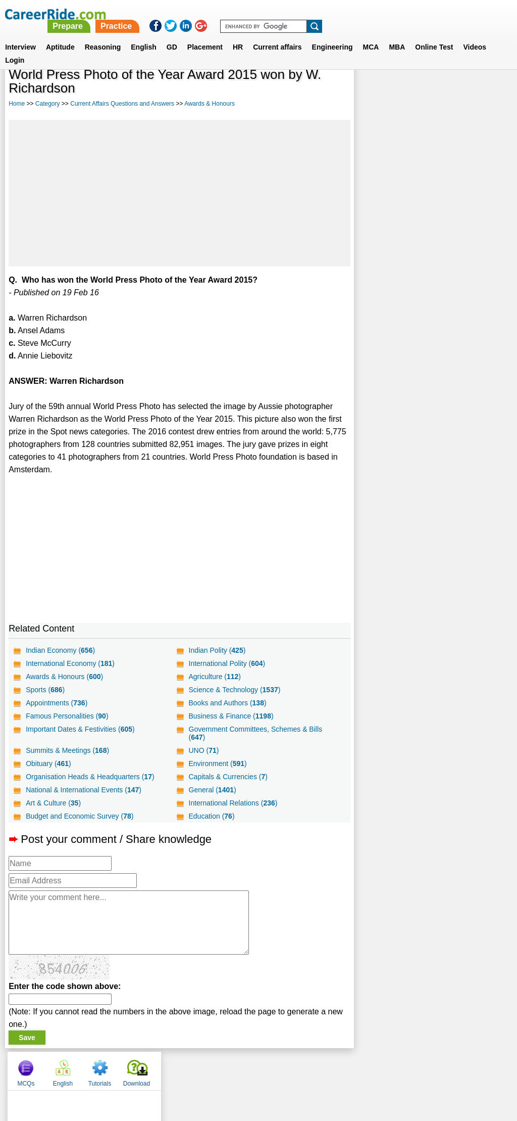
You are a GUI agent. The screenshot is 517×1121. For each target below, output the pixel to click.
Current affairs (277, 35)
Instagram (369, 1068)
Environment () (217, 763)
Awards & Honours (209, 103)
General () (212, 790)
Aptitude (60, 35)
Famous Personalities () (67, 716)
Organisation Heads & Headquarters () (90, 777)
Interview (20, 35)
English (144, 35)
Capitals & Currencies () (227, 777)
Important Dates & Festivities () (80, 729)
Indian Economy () (60, 650)
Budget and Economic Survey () (79, 816)
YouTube (330, 1068)
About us (167, 1068)
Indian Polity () (216, 650)
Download (485, 91)
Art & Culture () (53, 803)
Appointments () (56, 703)
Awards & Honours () (64, 676)
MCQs (374, 91)
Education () (211, 816)
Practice (305, 14)
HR (238, 35)
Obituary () (48, 763)
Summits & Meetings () (67, 750)
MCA (371, 35)
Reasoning (103, 35)
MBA (397, 35)
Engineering (332, 35)
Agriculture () (214, 676)
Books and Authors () (227, 703)
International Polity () (226, 663)
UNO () (203, 750)
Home (17, 103)
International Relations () (232, 803)
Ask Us (295, 1068)
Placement (205, 35)
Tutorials (448, 91)
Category (47, 103)
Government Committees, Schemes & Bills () (255, 733)
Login (14, 48)
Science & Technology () (234, 690)
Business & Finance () (230, 716)
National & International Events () (83, 790)
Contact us (207, 1068)
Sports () (45, 690)
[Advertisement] (179, 193)
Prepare (257, 14)
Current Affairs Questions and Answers (122, 103)
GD (172, 35)
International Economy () (70, 663)
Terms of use (254, 1068)
